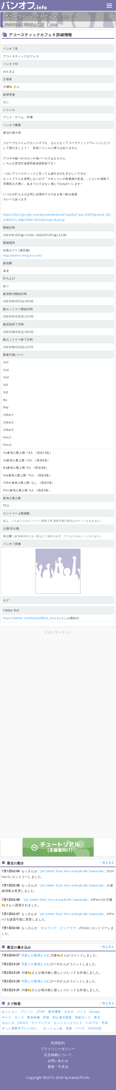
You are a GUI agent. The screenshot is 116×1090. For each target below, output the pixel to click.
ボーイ (6, 1017)
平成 (105, 1023)
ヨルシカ (8, 1023)
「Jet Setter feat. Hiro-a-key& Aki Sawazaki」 (72, 871)
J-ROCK (23, 1023)
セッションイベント (68, 1023)
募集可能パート (13, 355)
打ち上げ (9, 278)
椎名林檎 (33, 1017)
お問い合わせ (58, 1060)
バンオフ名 (10, 48)
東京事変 (54, 1011)
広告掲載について (58, 1054)
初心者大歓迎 (62, 1017)
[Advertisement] (58, 668)
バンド (82, 1011)
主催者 (7, 79)
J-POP (41, 1011)
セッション (10, 1011)
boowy (95, 1011)
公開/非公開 (11, 528)
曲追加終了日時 (13, 324)
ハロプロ (91, 1023)
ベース (80, 1028)
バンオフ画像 (12, 544)
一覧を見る (106, 863)
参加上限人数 (12, 498)
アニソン (27, 1011)
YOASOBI (95, 1028)
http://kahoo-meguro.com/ (22, 255)
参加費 (7, 263)
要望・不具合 (58, 1066)
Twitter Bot (11, 610)
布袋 (69, 1028)
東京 (97, 1017)
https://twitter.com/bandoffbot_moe (29, 618)
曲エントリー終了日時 (18, 339)
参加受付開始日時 (15, 294)
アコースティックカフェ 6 (30, 16)
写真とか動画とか (34, 955)
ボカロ (69, 1011)
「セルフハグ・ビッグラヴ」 (58, 928)
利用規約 (58, 1043)
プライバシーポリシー (58, 1048)
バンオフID (10, 64)
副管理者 (9, 94)
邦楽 (46, 1017)
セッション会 (52, 1028)
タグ (6, 600)
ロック (19, 1017)
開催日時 (9, 227)
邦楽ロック (83, 1017)
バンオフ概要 (12, 125)
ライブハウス (40, 1023)
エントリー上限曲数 (16, 513)
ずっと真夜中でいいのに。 (21, 1028)
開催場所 (9, 243)
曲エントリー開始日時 (18, 309)
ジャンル (9, 110)
